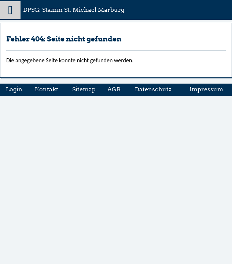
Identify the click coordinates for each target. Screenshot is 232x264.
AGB (114, 89)
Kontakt (46, 89)
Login (14, 89)
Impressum (206, 89)
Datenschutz (153, 89)
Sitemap (84, 89)
